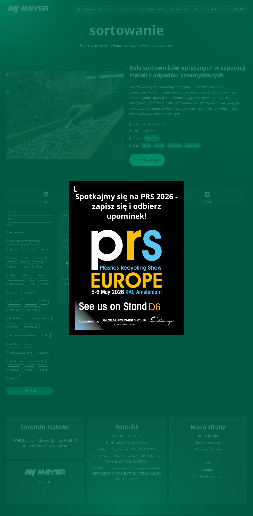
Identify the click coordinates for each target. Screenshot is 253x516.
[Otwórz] (76, 189)
